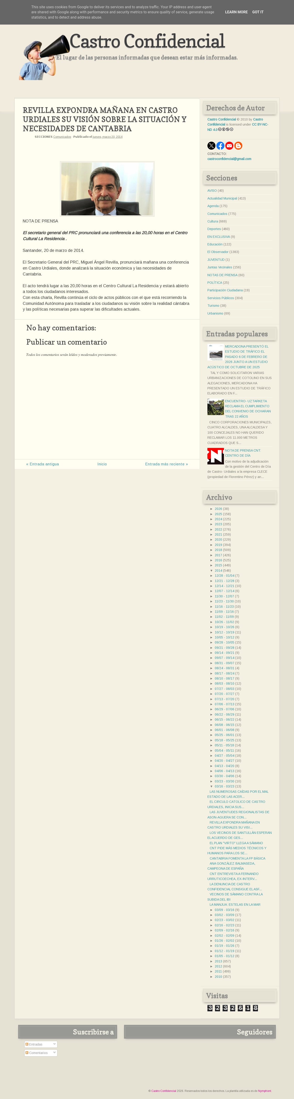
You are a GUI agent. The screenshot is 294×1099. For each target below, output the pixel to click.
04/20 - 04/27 (224, 760)
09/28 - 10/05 (224, 642)
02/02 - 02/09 (224, 935)
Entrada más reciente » (166, 464)
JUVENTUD (216, 259)
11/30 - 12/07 (224, 596)
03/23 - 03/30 (224, 781)
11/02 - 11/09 (224, 616)
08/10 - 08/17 (224, 678)
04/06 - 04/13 (224, 771)
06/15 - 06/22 (224, 719)
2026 (218, 509)
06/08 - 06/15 (224, 725)
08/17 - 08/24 (224, 673)
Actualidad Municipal (222, 198)
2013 (218, 961)
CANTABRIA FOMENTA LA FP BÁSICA (237, 858)
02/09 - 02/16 (224, 930)
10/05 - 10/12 (224, 637)
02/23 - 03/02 (224, 920)
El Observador (218, 252)
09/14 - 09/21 (224, 653)
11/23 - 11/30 (224, 601)
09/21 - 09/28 (224, 647)
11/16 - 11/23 (224, 606)
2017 (218, 555)
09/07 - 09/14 (224, 658)
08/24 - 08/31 (224, 668)
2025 (218, 514)
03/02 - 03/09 (224, 915)
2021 (218, 534)
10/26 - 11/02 (224, 622)
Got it (257, 12)
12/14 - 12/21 (224, 586)
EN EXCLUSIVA (218, 237)
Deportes (214, 229)
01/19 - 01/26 (224, 945)
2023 (218, 524)
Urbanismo (215, 313)
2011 (218, 971)
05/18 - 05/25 (224, 740)
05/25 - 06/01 (224, 735)
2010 (218, 976)
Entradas (33, 1044)
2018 (218, 550)
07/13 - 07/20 (224, 699)
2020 (218, 539)
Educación (215, 244)
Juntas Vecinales (219, 267)
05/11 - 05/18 (224, 745)
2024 (218, 519)
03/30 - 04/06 (224, 776)
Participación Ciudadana (225, 290)
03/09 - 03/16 (224, 910)
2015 (218, 565)
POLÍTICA (214, 282)
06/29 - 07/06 (224, 709)
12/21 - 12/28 (224, 581)
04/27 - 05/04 (224, 755)
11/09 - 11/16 (224, 611)
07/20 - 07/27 (224, 694)
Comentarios (36, 1053)
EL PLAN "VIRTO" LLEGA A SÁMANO (236, 843)
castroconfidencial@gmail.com (229, 159)
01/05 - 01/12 (224, 956)
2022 (218, 529)
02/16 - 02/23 (224, 925)
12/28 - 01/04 (224, 575)
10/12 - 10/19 (224, 632)
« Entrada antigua (42, 464)
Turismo (213, 305)
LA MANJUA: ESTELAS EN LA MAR (235, 904)
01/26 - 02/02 (224, 940)
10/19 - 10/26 (224, 627)
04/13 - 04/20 (224, 766)
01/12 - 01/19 (224, 951)
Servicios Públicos (220, 298)
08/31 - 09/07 (224, 663)
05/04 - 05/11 (224, 750)
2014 (218, 570)
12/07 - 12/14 (224, 591)
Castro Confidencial (147, 41)
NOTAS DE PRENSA (222, 275)
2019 (218, 545)
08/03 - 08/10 (224, 683)
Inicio (102, 464)
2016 (218, 560)
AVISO (212, 190)
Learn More (236, 12)
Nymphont (264, 1091)
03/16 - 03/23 (224, 786)
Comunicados (62, 136)
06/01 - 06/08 (224, 730)
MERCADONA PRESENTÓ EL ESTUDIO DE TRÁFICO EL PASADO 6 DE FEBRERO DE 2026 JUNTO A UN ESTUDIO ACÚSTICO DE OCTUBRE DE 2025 (237, 357)
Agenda (213, 206)
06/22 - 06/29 (224, 714)
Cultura (212, 221)
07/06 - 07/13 (224, 704)
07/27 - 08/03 (224, 689)
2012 (218, 966)
